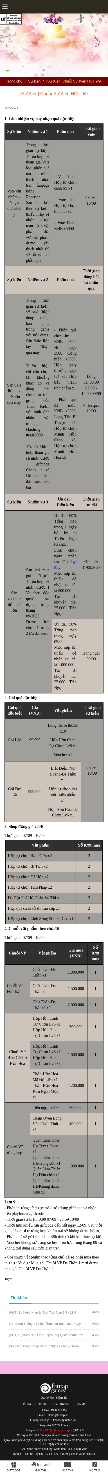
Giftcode (13, 1470)
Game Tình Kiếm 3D (54, 1397)
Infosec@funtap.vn (64, 1420)
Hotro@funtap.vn (58, 1415)
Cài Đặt (42, 1404)
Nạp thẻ (67, 1470)
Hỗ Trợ (26, 1404)
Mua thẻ (40, 1470)
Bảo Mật (81, 1404)
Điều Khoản (61, 1404)
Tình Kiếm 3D (54, 18)
